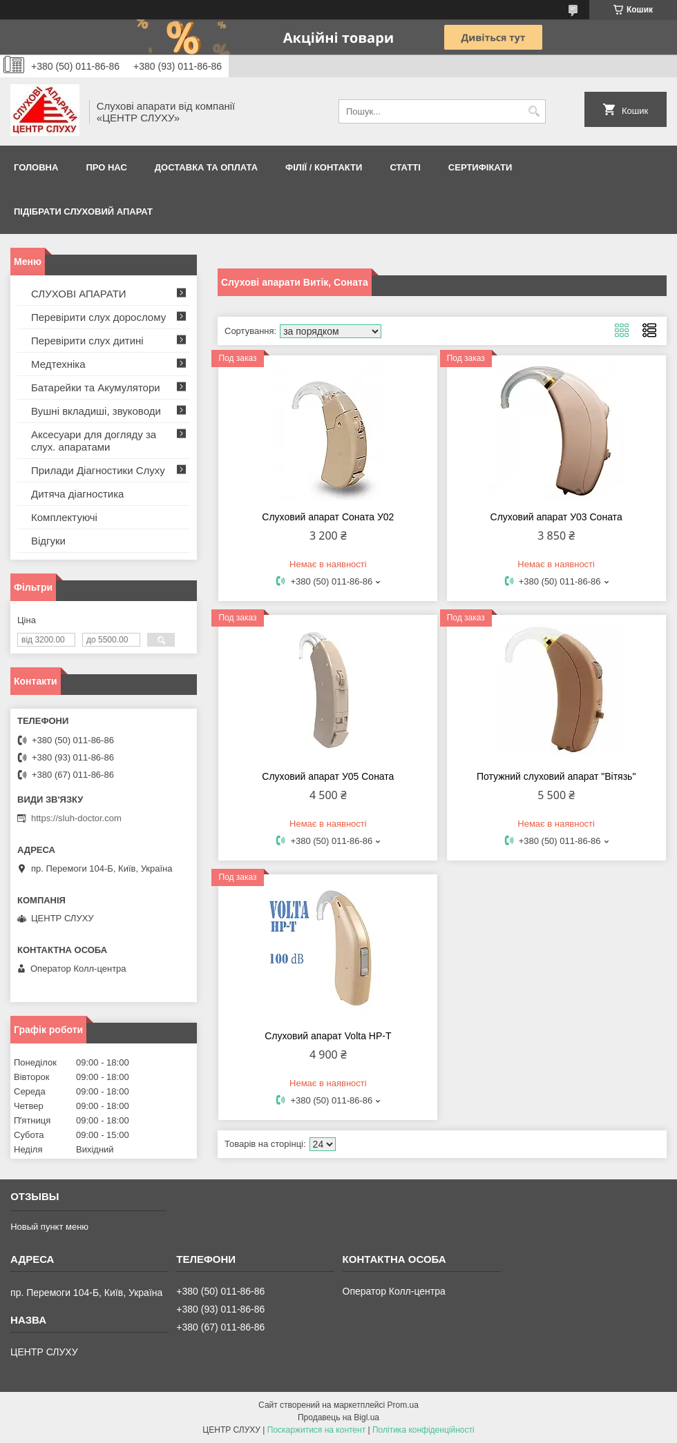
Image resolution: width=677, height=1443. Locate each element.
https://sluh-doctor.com (76, 818)
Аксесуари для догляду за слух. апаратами (93, 441)
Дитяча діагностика (77, 494)
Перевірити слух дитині (87, 340)
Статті (405, 167)
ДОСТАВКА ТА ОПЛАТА (206, 167)
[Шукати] (534, 111)
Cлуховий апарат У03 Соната (556, 516)
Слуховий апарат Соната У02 (328, 516)
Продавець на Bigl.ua (338, 1417)
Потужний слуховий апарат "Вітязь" (556, 776)
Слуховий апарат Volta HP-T (328, 1035)
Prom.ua (403, 1405)
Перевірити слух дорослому (98, 317)
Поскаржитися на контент (316, 1430)
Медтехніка (58, 364)
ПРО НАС (106, 167)
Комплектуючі (64, 517)
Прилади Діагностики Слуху (98, 470)
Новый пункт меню (49, 1226)
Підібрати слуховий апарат (83, 211)
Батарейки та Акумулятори (95, 387)
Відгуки (48, 541)
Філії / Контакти (323, 167)
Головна (36, 167)
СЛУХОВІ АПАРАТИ (78, 294)
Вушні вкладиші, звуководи (96, 411)
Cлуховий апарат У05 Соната (328, 776)
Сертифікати (480, 167)
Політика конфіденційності (423, 1430)
